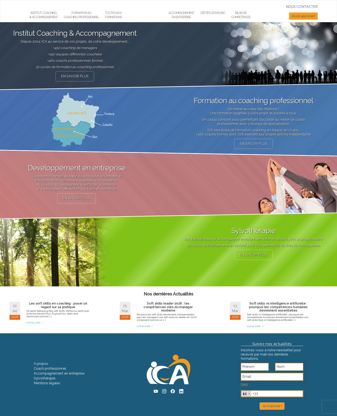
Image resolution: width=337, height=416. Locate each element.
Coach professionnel (50, 369)
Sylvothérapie (44, 378)
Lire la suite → (34, 322)
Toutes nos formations (113, 15)
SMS (244, 385)
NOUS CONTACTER (302, 7)
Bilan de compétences (241, 15)
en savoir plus (75, 76)
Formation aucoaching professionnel (81, 15)
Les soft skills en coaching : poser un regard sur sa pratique (58, 305)
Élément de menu (143, 5)
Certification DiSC (212, 13)
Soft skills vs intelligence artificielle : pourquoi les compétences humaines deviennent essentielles (278, 307)
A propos (41, 364)
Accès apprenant (303, 16)
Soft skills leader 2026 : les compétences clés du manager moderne (168, 307)
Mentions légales (47, 383)
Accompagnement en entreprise (181, 15)
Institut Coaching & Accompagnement (43, 15)
